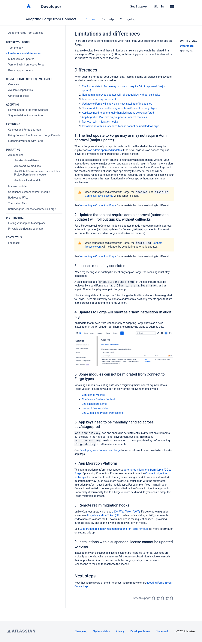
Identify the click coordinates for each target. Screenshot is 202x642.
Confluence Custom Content (98, 399)
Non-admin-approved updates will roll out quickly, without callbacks (121, 94)
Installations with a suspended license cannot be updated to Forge (120, 126)
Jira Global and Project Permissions (103, 412)
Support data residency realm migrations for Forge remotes (114, 528)
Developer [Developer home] (51, 6)
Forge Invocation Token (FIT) (103, 515)
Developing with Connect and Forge (100, 450)
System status (101, 631)
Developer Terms (140, 631)
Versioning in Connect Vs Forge (98, 205)
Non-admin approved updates (104, 150)
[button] (171, 6)
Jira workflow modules (95, 408)
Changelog (128, 19)
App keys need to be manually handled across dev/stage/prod (118, 112)
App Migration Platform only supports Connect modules (114, 117)
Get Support (138, 6)
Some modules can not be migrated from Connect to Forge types (119, 108)
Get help (107, 19)
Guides (90, 19)
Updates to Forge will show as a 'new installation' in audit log (117, 103)
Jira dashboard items (94, 403)
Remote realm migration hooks (100, 121)
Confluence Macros (93, 394)
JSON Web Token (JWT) (126, 511)
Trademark (162, 631)
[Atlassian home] (29, 6)
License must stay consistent (99, 99)
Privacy (120, 631)
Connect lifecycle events (99, 195)
